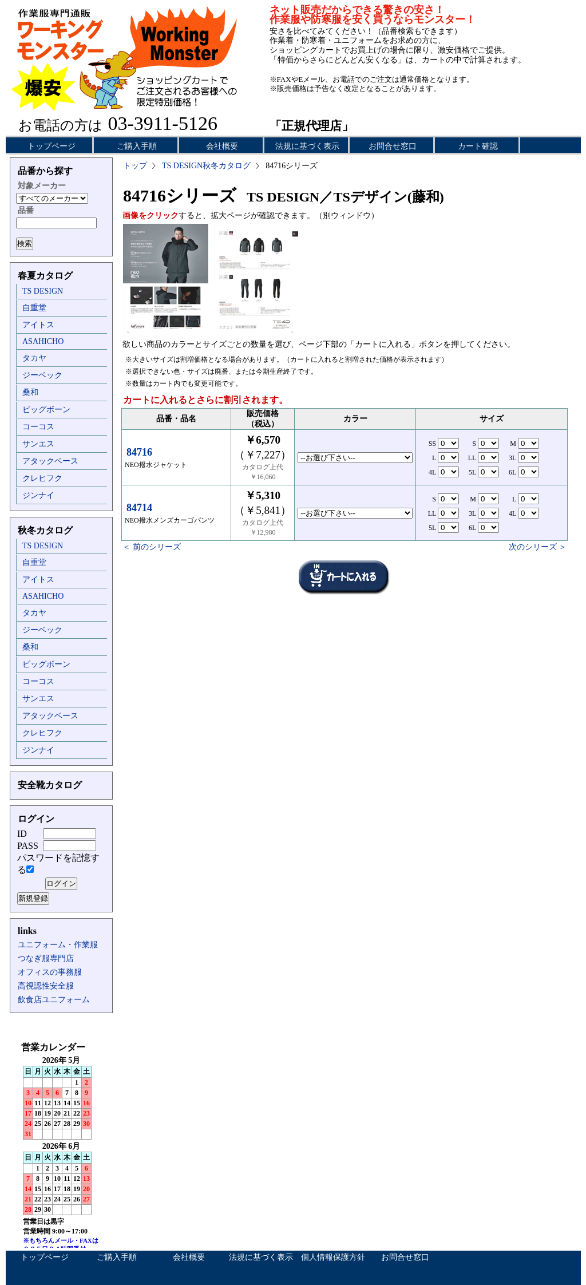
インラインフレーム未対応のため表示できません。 (61, 1145)
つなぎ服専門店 (46, 958)
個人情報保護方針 (333, 1257)
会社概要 (222, 146)
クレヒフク (42, 478)
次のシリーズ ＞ (538, 547)
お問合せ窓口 (393, 146)
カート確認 (478, 146)
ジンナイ (38, 495)
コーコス (38, 426)
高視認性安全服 (46, 986)
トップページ (51, 146)
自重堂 (34, 307)
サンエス (38, 444)
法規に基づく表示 (307, 146)
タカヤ (34, 358)
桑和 (30, 392)
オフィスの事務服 (50, 972)
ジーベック (42, 375)
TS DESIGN (42, 291)
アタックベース (50, 461)
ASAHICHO (43, 341)
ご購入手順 (137, 146)
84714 (139, 507)
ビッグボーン (46, 409)
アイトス (38, 325)
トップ (135, 165)
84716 (139, 452)
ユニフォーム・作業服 (58, 944)
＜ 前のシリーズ (151, 547)
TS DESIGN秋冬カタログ (206, 165)
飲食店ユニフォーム (54, 999)
